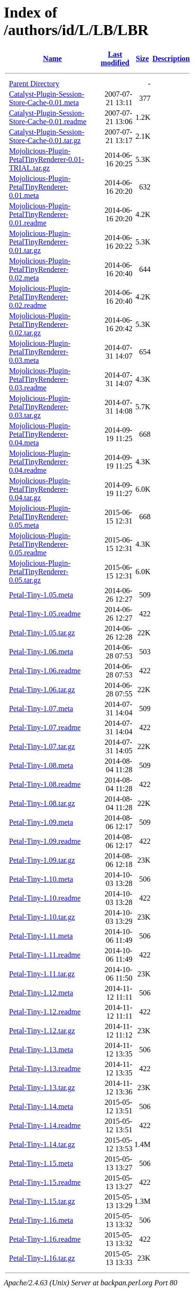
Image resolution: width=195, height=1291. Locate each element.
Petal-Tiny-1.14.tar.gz (42, 1144)
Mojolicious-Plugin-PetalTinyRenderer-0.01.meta (40, 186)
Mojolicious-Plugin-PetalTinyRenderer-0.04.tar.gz (40, 489)
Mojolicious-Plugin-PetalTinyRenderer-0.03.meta (40, 351)
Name (52, 58)
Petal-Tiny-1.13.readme (44, 1069)
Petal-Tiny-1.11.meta (41, 936)
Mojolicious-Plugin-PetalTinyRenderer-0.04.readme (40, 461)
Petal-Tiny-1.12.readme (44, 1012)
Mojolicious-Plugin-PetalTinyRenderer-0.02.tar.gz (40, 324)
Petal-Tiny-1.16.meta (41, 1220)
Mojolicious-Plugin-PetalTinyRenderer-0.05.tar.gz (40, 571)
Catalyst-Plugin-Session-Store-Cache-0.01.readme (47, 117)
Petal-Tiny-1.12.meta (41, 993)
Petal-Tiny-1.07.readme (44, 727)
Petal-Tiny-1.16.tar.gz (42, 1258)
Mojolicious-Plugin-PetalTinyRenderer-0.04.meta (40, 434)
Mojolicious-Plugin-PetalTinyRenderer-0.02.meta (40, 269)
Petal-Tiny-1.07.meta (41, 708)
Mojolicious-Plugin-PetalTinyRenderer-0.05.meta (40, 516)
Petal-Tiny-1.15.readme (44, 1182)
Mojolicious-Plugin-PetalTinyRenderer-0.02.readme (40, 296)
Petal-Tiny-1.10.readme (44, 898)
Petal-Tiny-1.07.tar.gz (42, 746)
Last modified (115, 58)
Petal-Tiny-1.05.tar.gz (42, 633)
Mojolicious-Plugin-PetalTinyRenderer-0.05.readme (40, 544)
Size (142, 58)
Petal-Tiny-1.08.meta (41, 765)
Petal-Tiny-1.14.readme (44, 1125)
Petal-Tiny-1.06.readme (44, 671)
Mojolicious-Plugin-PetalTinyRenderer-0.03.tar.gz (40, 406)
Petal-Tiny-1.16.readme (44, 1239)
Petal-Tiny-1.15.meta (41, 1163)
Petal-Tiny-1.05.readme (44, 614)
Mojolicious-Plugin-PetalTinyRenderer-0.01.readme (40, 214)
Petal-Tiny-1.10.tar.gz (42, 917)
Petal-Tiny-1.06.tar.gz (42, 690)
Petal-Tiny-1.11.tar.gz (42, 974)
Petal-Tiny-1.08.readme (44, 784)
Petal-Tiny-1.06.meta (41, 652)
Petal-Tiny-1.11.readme (44, 955)
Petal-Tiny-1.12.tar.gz (42, 1031)
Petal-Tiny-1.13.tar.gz (42, 1087)
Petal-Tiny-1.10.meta (41, 879)
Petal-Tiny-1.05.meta (41, 595)
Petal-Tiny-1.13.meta (41, 1050)
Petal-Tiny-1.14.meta (41, 1106)
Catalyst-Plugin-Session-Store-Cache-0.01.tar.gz (46, 136)
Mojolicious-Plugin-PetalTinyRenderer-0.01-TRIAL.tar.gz (46, 159)
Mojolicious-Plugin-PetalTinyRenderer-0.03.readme (40, 379)
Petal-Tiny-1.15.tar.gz (42, 1201)
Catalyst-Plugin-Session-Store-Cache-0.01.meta (46, 98)
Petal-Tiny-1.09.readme (44, 841)
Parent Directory (34, 84)
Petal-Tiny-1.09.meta (41, 822)
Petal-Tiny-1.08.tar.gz (42, 803)
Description (171, 58)
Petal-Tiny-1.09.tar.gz (42, 860)
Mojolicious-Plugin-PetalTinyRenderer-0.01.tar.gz (40, 241)
